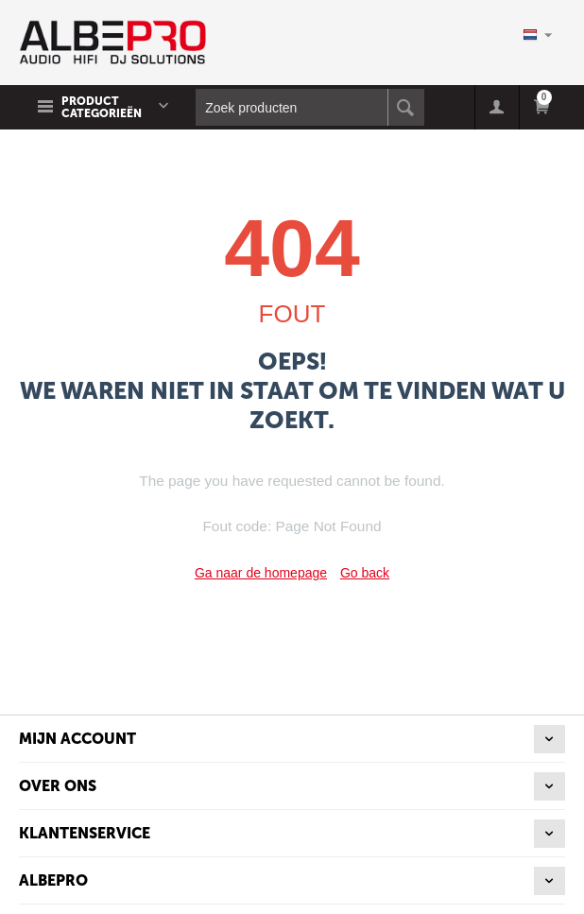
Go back (364, 572)
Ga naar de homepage (261, 572)
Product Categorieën (101, 107)
